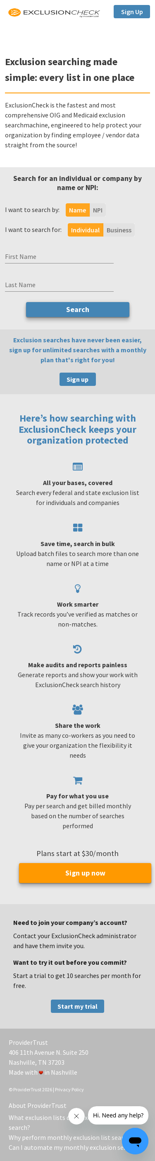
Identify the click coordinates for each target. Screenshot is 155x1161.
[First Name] (59, 256)
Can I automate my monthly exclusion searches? (77, 1147)
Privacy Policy (69, 1089)
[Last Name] (59, 284)
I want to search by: (32, 209)
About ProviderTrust (38, 1105)
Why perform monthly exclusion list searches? (74, 1137)
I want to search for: (33, 229)
